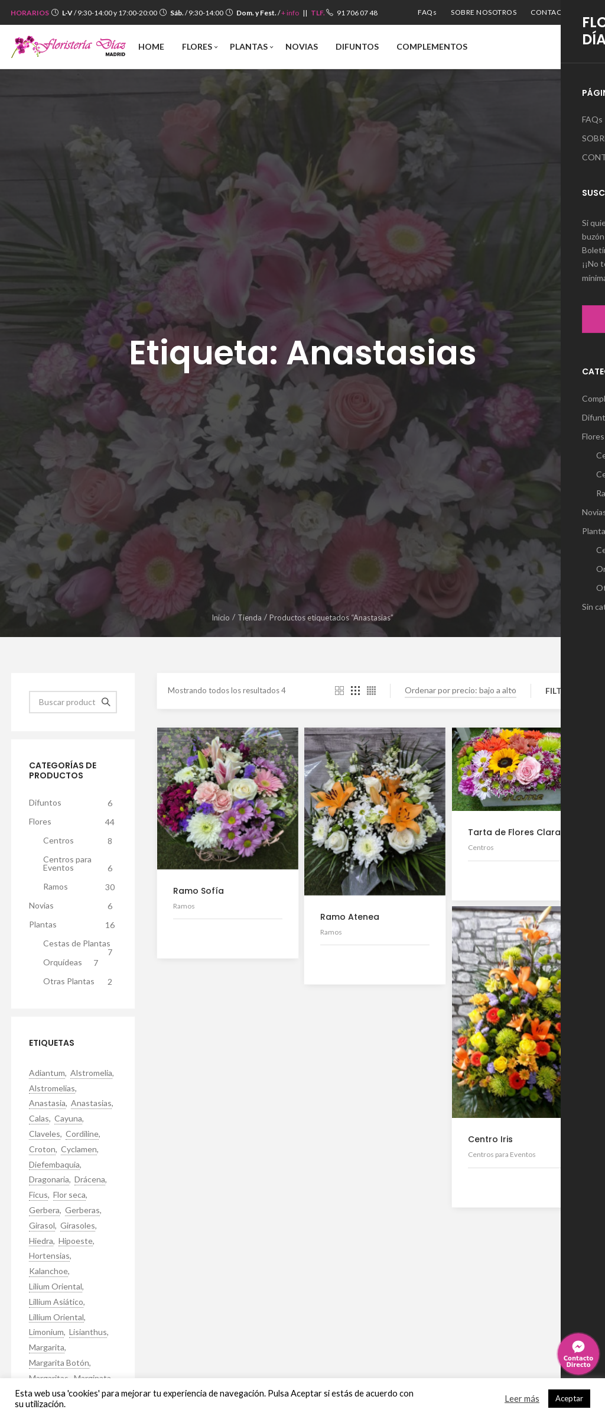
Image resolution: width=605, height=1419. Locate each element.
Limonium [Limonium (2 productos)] (46, 1332)
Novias (73, 906)
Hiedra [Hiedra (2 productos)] (41, 1241)
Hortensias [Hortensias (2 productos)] (49, 1255)
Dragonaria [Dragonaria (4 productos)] (49, 1179)
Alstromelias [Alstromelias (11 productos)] (52, 1088)
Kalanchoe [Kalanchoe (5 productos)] (48, 1271)
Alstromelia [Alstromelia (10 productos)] (91, 1073)
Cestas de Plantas (80, 945)
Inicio (221, 617)
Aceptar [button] (569, 1398)
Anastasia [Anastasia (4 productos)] (47, 1103)
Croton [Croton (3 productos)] (42, 1149)
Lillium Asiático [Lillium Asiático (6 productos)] (56, 1302)
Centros (80, 841)
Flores (73, 822)
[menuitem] (427, 12)
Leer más (522, 1399)
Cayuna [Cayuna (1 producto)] (68, 1118)
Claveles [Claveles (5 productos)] (44, 1134)
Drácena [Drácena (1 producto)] (89, 1179)
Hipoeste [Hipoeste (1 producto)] (75, 1241)
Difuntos (73, 803)
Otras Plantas (80, 982)
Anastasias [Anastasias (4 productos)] (91, 1103)
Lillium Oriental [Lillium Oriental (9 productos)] (56, 1317)
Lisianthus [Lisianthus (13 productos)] (88, 1332)
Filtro (560, 691)
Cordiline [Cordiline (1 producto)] (82, 1134)
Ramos (80, 887)
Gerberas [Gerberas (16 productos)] (82, 1210)
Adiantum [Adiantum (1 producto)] (47, 1073)
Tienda (250, 617)
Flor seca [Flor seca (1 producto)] (69, 1195)
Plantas (73, 925)
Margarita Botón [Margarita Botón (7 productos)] (59, 1363)
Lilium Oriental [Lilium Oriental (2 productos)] (55, 1286)
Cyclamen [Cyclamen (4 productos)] (79, 1149)
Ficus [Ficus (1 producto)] (38, 1195)
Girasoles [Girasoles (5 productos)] (77, 1225)
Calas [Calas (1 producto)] (39, 1118)
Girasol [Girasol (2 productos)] (42, 1225)
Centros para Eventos (80, 864)
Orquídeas (73, 963)
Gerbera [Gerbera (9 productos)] (44, 1210)
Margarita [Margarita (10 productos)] (46, 1347)
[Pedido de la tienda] (460, 691)
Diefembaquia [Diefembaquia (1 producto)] (54, 1164)
